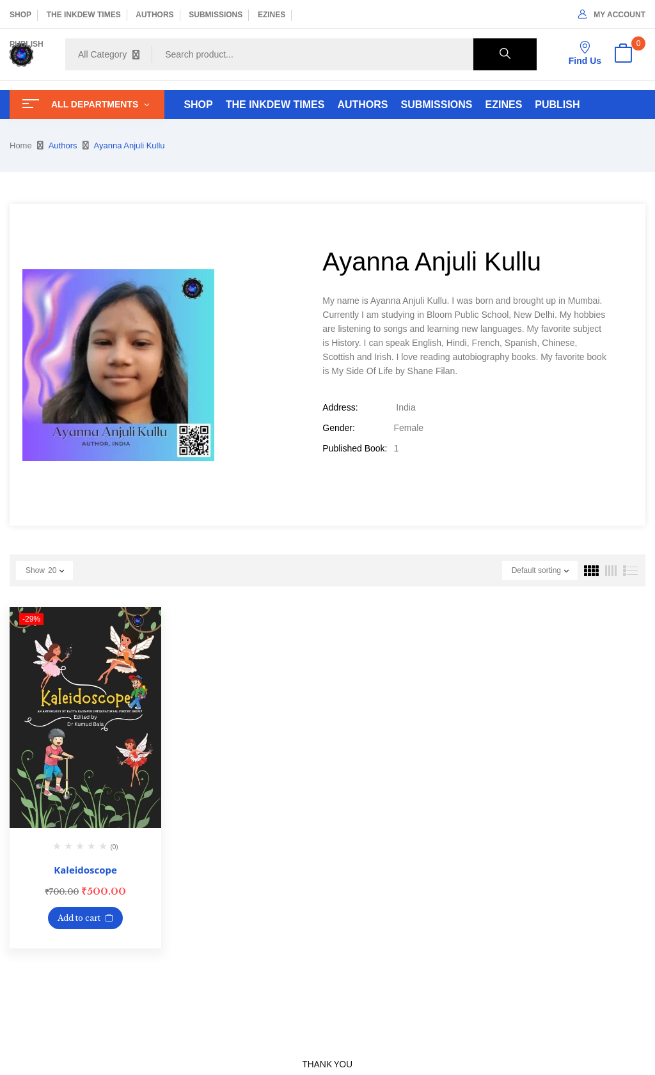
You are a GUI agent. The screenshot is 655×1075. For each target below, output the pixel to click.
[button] (623, 54)
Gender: (338, 428)
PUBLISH (26, 44)
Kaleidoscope (85, 869)
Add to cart (79, 918)
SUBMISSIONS (215, 14)
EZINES (271, 14)
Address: (340, 407)
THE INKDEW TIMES (84, 14)
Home (21, 145)
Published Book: (354, 448)
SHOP (20, 14)
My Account (611, 14)
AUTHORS (154, 14)
